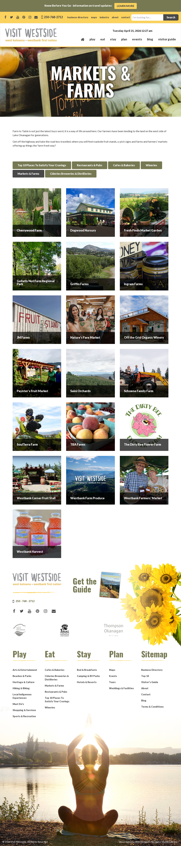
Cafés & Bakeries (54, 669)
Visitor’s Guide (149, 682)
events (137, 39)
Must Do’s (18, 704)
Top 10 (145, 676)
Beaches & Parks (22, 676)
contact (125, 17)
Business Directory (152, 669)
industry (104, 17)
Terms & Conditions (152, 706)
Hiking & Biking (21, 688)
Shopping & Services (24, 710)
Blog (150, 39)
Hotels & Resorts (86, 682)
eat (102, 39)
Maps (112, 669)
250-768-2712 (53, 17)
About (144, 688)
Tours (112, 682)
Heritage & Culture (23, 682)
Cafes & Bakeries (124, 165)
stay (113, 39)
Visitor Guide (167, 39)
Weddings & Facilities (121, 688)
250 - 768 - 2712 (25, 601)
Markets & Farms (28, 173)
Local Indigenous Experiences (22, 696)
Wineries (151, 165)
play (92, 39)
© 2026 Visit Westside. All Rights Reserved (25, 841)
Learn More (125, 5)
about (115, 17)
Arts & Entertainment (25, 669)
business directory (77, 17)
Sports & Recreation (24, 716)
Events (113, 676)
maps (94, 17)
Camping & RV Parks (88, 676)
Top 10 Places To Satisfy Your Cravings (42, 165)
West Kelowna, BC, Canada (156, 30)
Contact (146, 694)
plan (124, 39)
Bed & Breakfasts (87, 669)
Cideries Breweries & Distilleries (70, 173)
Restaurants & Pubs (89, 165)
